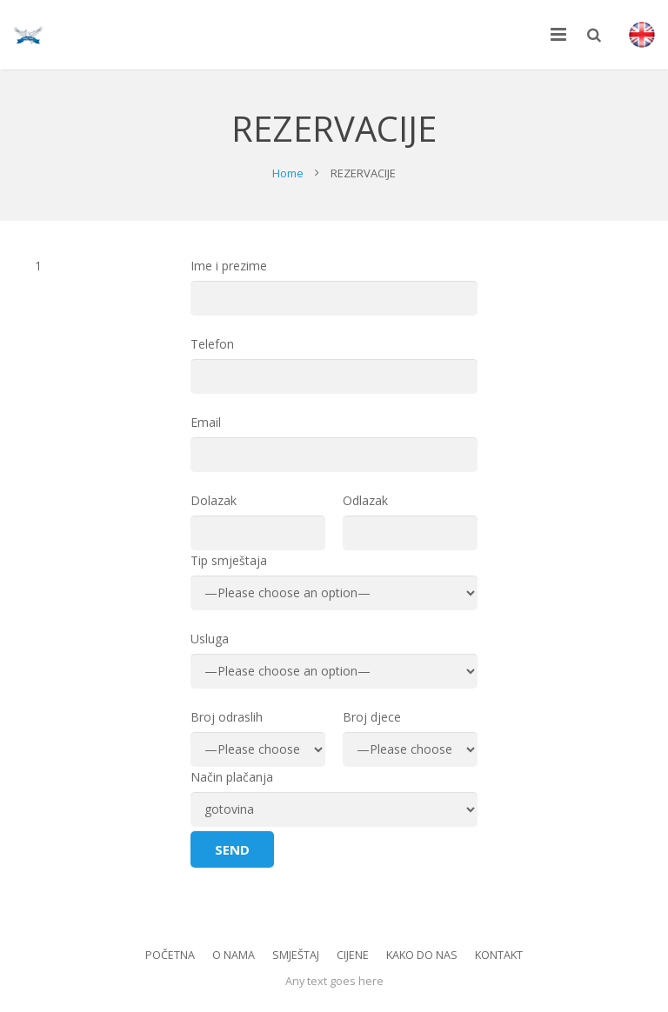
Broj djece (410, 738)
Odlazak (410, 521)
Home (288, 173)
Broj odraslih (257, 738)
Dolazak (257, 521)
